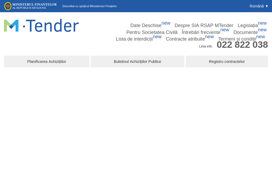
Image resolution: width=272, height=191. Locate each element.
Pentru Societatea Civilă (208, 21)
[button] (259, 6)
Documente (147, 28)
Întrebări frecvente (246, 21)
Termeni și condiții (252, 28)
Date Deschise (103, 21)
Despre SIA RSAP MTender (141, 21)
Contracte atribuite (216, 28)
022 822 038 (242, 38)
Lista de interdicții (179, 28)
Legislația (176, 21)
